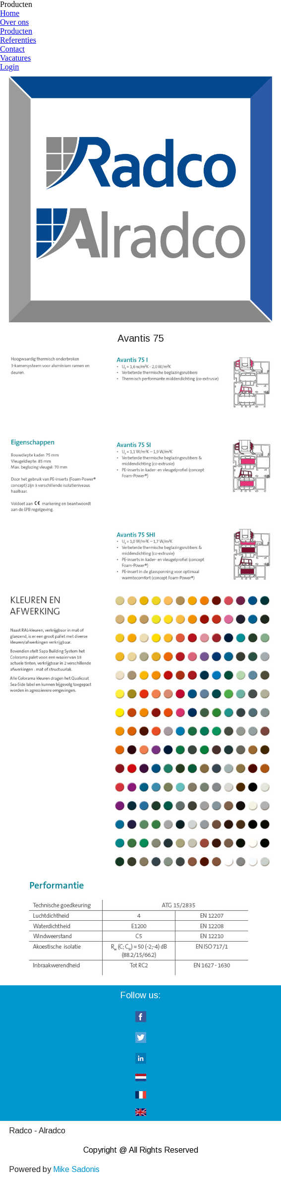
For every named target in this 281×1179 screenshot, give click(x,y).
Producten (16, 31)
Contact (12, 49)
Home (9, 13)
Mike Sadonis (76, 1169)
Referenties (18, 40)
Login (9, 67)
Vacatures (15, 58)
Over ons (14, 22)
